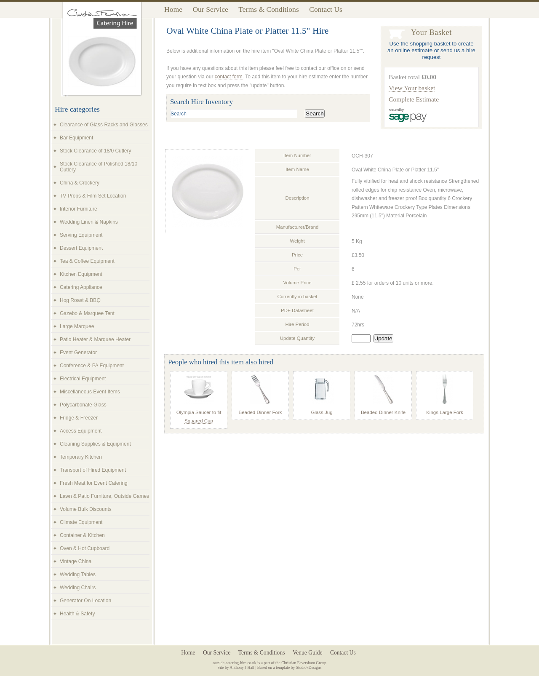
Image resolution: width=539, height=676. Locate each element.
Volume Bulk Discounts (86, 509)
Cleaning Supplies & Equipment (95, 444)
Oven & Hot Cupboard (84, 548)
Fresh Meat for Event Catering (94, 483)
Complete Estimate (414, 99)
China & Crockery (79, 183)
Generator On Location (85, 601)
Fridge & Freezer (79, 418)
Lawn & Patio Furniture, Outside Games (104, 496)
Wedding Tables (78, 574)
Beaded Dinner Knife (383, 412)
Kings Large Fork (444, 412)
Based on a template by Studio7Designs (289, 667)
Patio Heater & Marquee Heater (95, 339)
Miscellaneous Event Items (90, 392)
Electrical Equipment (83, 379)
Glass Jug (321, 412)
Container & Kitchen (82, 535)
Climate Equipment (81, 522)
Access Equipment (80, 431)
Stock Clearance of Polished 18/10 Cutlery (98, 167)
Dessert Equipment (81, 248)
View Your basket (412, 87)
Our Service (210, 9)
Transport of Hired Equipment (93, 470)
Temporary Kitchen (81, 457)
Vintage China (75, 561)
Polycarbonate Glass (83, 405)
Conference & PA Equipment (92, 366)
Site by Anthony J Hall (236, 667)
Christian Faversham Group (303, 662)
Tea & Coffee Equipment (87, 261)
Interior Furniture (78, 209)
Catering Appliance (81, 287)
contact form (229, 77)
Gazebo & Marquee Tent (87, 313)
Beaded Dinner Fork (260, 412)
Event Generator (78, 352)
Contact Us (325, 9)
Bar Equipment (76, 138)
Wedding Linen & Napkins (89, 222)
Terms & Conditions (268, 9)
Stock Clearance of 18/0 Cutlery (95, 151)
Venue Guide (308, 652)
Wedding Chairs (78, 587)
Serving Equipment (81, 235)
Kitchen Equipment (81, 274)
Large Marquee (77, 326)
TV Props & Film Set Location (93, 196)
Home (173, 9)
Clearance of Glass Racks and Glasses (104, 125)
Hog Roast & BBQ (80, 300)
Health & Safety (77, 614)
